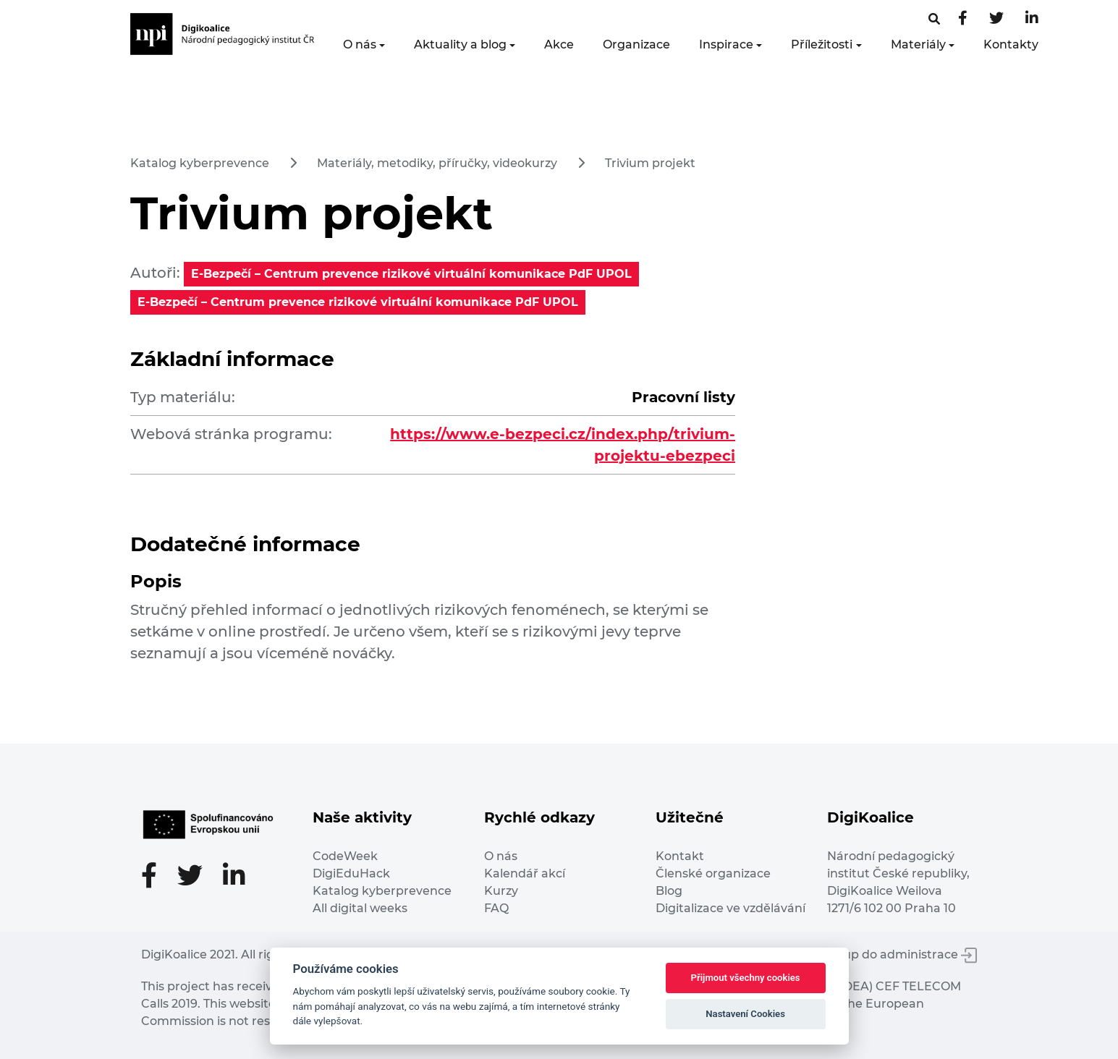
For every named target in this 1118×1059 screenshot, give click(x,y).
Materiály (918, 44)
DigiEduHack (351, 873)
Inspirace (726, 44)
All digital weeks (360, 908)
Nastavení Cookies (745, 1013)
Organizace (636, 44)
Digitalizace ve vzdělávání (730, 908)
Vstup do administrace (901, 954)
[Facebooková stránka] (934, 19)
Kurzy (501, 891)
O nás (359, 44)
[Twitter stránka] (996, 19)
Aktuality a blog (460, 44)
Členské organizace (713, 873)
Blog (669, 891)
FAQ (496, 908)
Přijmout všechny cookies (745, 977)
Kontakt (680, 856)
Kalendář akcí (524, 873)
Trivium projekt (650, 163)
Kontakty (1010, 44)
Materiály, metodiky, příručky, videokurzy (437, 163)
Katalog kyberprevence (199, 163)
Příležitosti (821, 44)
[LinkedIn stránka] (1031, 19)
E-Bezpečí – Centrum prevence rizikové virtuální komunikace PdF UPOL (411, 274)
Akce (559, 44)
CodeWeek (345, 856)
